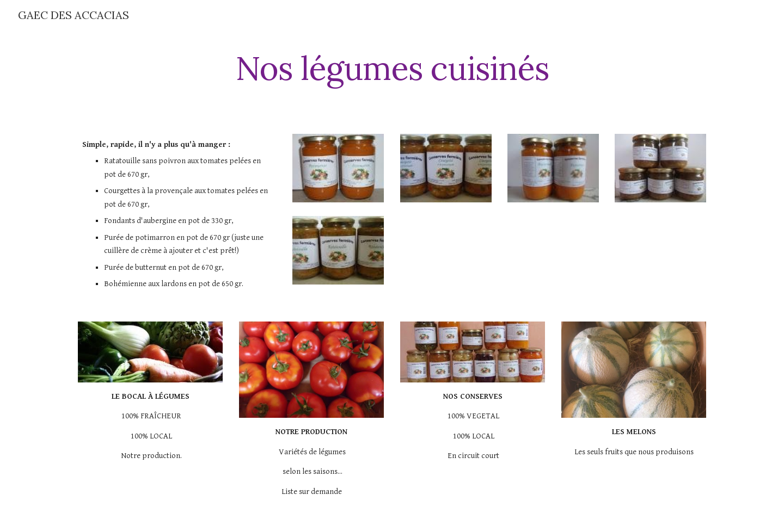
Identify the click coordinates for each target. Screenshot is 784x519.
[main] (392, 68)
